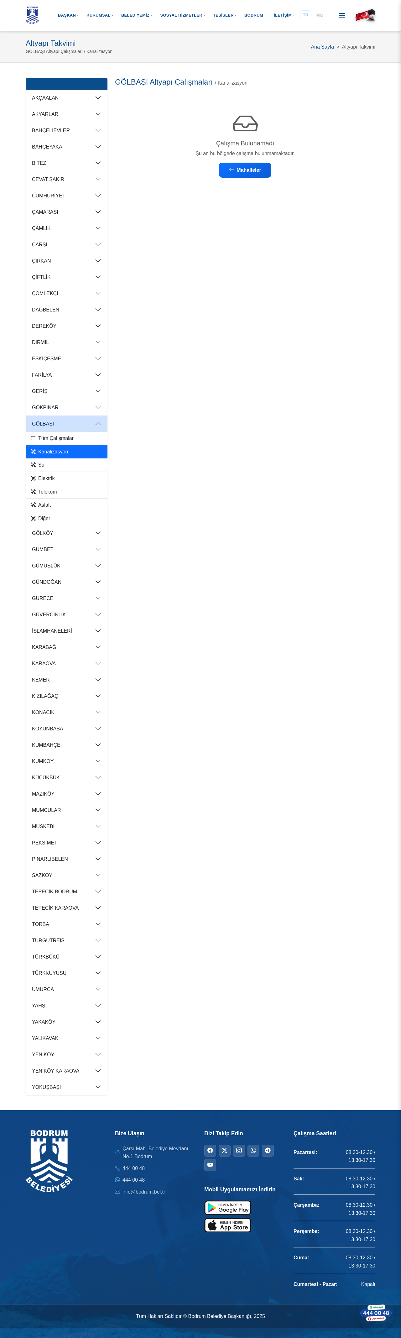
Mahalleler (245, 170)
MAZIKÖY (43, 794)
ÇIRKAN (41, 261)
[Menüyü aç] (342, 15)
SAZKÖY (42, 875)
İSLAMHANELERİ (52, 631)
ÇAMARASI (45, 212)
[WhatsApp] (253, 1151)
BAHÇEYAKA (47, 146)
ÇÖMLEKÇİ (45, 293)
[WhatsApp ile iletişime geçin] (376, 1313)
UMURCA (43, 989)
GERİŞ (40, 391)
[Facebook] (210, 1151)
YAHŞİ (39, 1005)
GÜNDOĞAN (46, 582)
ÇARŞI (39, 244)
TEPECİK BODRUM (54, 891)
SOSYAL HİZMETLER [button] (181, 15)
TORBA (40, 924)
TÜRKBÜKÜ (46, 956)
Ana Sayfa (322, 47)
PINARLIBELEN (50, 859)
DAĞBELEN (45, 309)
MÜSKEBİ (43, 826)
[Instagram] (239, 1151)
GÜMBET (42, 549)
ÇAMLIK (41, 228)
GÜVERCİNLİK (49, 614)
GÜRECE (42, 598)
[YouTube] (210, 1165)
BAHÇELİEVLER (51, 130)
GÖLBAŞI (43, 423)
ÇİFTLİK (41, 277)
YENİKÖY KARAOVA (55, 1071)
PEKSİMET (44, 842)
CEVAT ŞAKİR (48, 179)
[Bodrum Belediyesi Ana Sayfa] (32, 15)
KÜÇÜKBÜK (46, 777)
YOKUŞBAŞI (46, 1087)
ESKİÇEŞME (46, 358)
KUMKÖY (43, 761)
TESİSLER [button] (223, 15)
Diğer (40, 518)
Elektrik (43, 478)
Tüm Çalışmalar (52, 438)
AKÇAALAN (45, 98)
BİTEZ (39, 163)
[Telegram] (268, 1151)
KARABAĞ (44, 647)
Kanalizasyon (49, 451)
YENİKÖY (43, 1054)
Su (37, 465)
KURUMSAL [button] (98, 15)
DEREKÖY (44, 326)
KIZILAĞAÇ (45, 696)
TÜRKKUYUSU (49, 973)
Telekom (44, 491)
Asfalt (41, 505)
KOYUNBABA (47, 728)
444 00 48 (133, 1168)
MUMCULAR (46, 810)
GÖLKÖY (42, 533)
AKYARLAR (45, 114)
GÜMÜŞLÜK (46, 565)
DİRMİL (40, 342)
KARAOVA (44, 663)
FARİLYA (42, 375)
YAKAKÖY (43, 1022)
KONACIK (43, 712)
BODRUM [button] (253, 15)
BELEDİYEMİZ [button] (135, 15)
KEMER (41, 679)
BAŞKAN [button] (67, 15)
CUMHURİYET (48, 195)
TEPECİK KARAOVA (55, 908)
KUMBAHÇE (46, 745)
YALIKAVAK (45, 1038)
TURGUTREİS (48, 940)
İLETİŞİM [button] (283, 15)
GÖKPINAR (45, 407)
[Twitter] (225, 1151)
